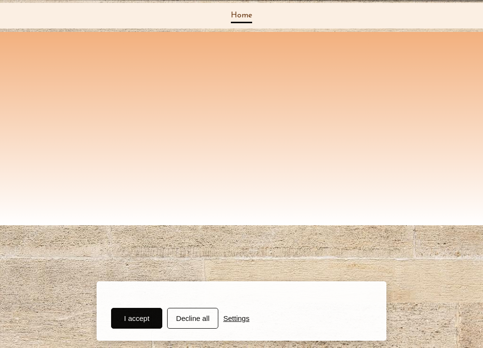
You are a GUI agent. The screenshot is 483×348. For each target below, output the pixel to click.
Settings (236, 318)
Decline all (193, 318)
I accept (137, 318)
